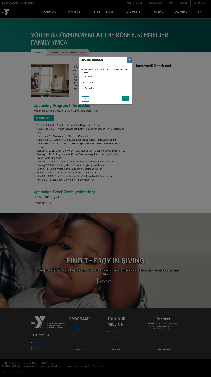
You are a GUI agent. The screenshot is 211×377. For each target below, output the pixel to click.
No (85, 99)
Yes (125, 99)
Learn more (87, 76)
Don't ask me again (92, 88)
